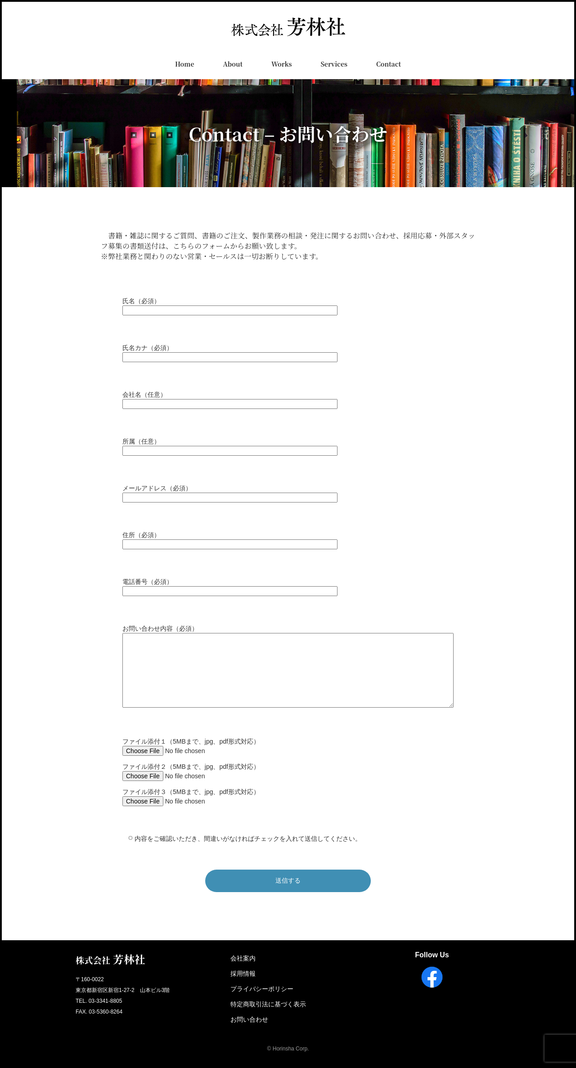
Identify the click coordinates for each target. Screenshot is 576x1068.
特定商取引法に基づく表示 (268, 1004)
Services (334, 63)
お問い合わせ (249, 1019)
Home (184, 63)
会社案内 (243, 958)
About (233, 63)
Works (281, 63)
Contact (388, 63)
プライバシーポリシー (261, 988)
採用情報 (243, 973)
